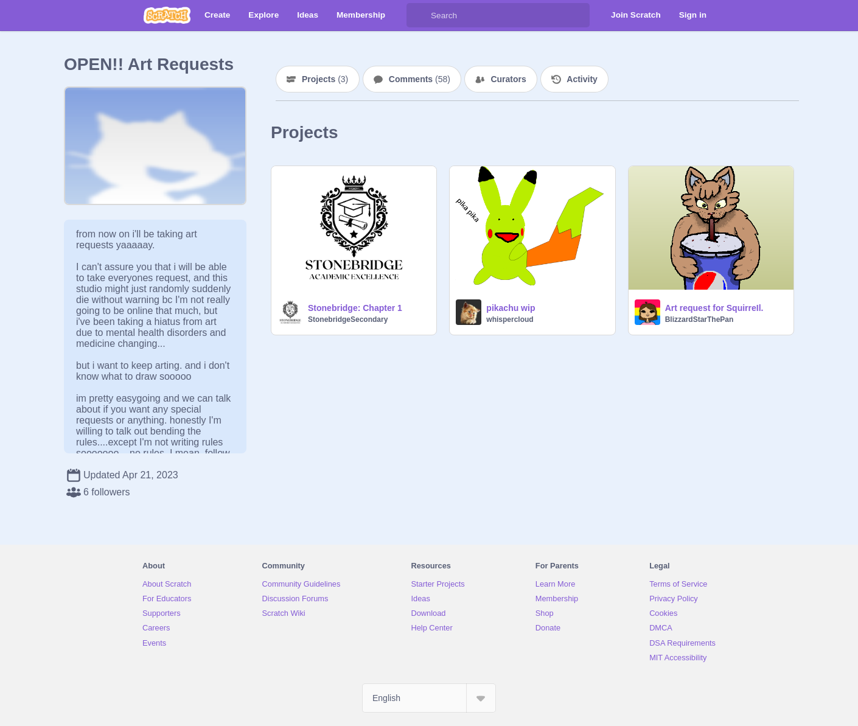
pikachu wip (510, 308)
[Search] (418, 15)
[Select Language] (429, 698)
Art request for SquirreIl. (714, 308)
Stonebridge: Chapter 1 (355, 308)
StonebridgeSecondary (348, 319)
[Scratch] (167, 15)
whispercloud (509, 319)
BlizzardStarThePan (699, 319)
